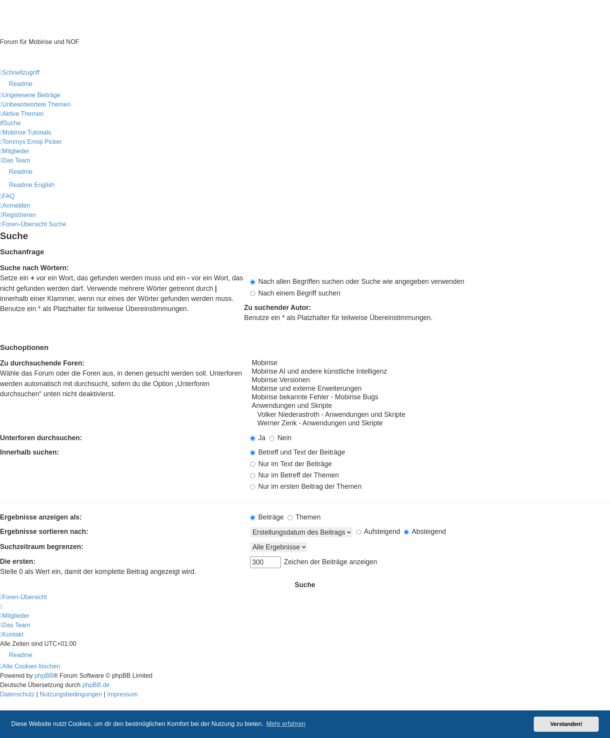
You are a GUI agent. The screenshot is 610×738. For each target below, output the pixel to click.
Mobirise (430, 363)
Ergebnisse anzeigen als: (41, 517)
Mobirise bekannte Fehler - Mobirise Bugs (430, 397)
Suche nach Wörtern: (34, 268)
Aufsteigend (378, 531)
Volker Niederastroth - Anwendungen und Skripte (430, 415)
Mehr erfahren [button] (285, 724)
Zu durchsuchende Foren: (42, 363)
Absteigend (425, 531)
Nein (280, 438)
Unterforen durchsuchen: (41, 438)
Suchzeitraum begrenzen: (41, 547)
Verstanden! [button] (566, 724)
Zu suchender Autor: (277, 307)
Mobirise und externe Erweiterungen (430, 389)
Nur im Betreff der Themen (294, 475)
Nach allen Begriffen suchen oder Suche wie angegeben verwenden (357, 281)
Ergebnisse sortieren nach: (44, 531)
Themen (304, 517)
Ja (257, 438)
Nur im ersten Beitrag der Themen (306, 486)
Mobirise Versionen (430, 380)
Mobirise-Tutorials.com (68, 28)
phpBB (44, 675)
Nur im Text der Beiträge (291, 464)
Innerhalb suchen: (29, 452)
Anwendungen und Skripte (430, 406)
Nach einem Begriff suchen (295, 293)
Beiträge (267, 517)
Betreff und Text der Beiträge (297, 452)
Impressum (15, 63)
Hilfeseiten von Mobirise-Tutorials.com (45, 54)
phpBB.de (96, 685)
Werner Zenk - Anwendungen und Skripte (430, 423)
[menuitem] (305, 84)
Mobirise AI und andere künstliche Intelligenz (430, 371)
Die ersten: (17, 561)
